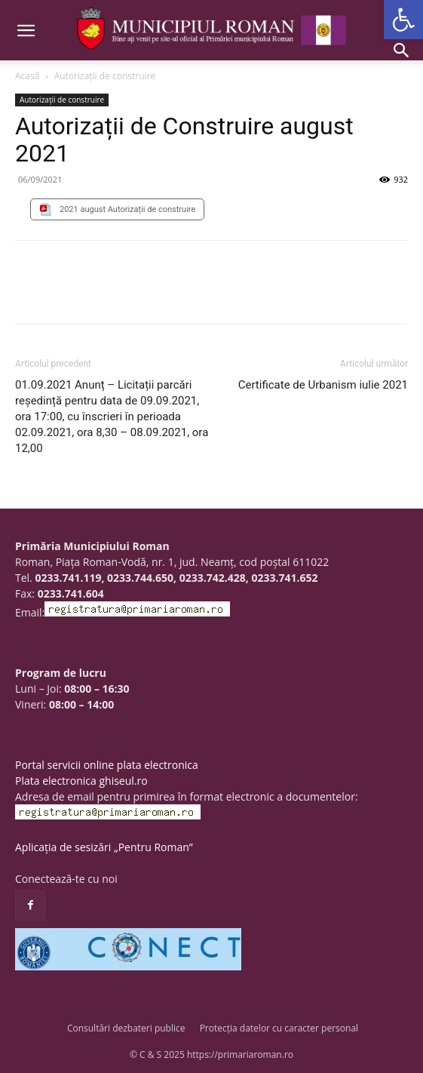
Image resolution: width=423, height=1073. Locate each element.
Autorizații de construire (105, 75)
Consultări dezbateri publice (126, 1028)
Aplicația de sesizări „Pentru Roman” (104, 847)
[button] (403, 19)
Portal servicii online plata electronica (106, 765)
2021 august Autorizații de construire (127, 209)
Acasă (27, 75)
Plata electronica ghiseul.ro (81, 780)
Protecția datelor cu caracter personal (279, 1028)
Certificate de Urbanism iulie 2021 (323, 385)
